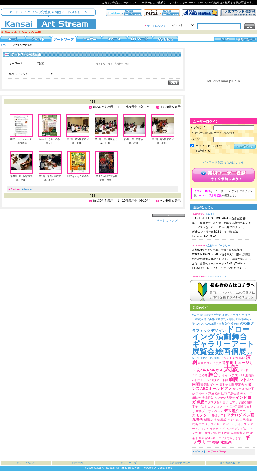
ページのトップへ (168, 220)
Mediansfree (164, 467)
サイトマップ (129, 462)
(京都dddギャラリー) (218, 245)
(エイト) (211, 213)
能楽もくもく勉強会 (78, 176)
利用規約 (77, 462)
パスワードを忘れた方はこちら (223, 162)
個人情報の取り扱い (231, 462)
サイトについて (156, 25)
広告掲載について (180, 462)
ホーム (3, 44)
